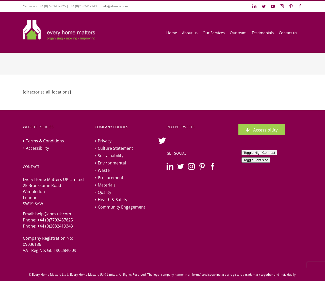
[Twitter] (180, 166)
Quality (104, 192)
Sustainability (110, 155)
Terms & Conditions (45, 141)
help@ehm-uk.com (115, 6)
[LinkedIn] (170, 166)
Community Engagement (121, 207)
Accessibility (37, 148)
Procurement (110, 177)
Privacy (104, 141)
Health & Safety (112, 199)
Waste (104, 170)
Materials (107, 185)
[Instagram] (191, 166)
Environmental (112, 163)
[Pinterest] (202, 166)
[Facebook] (212, 166)
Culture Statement (115, 148)
